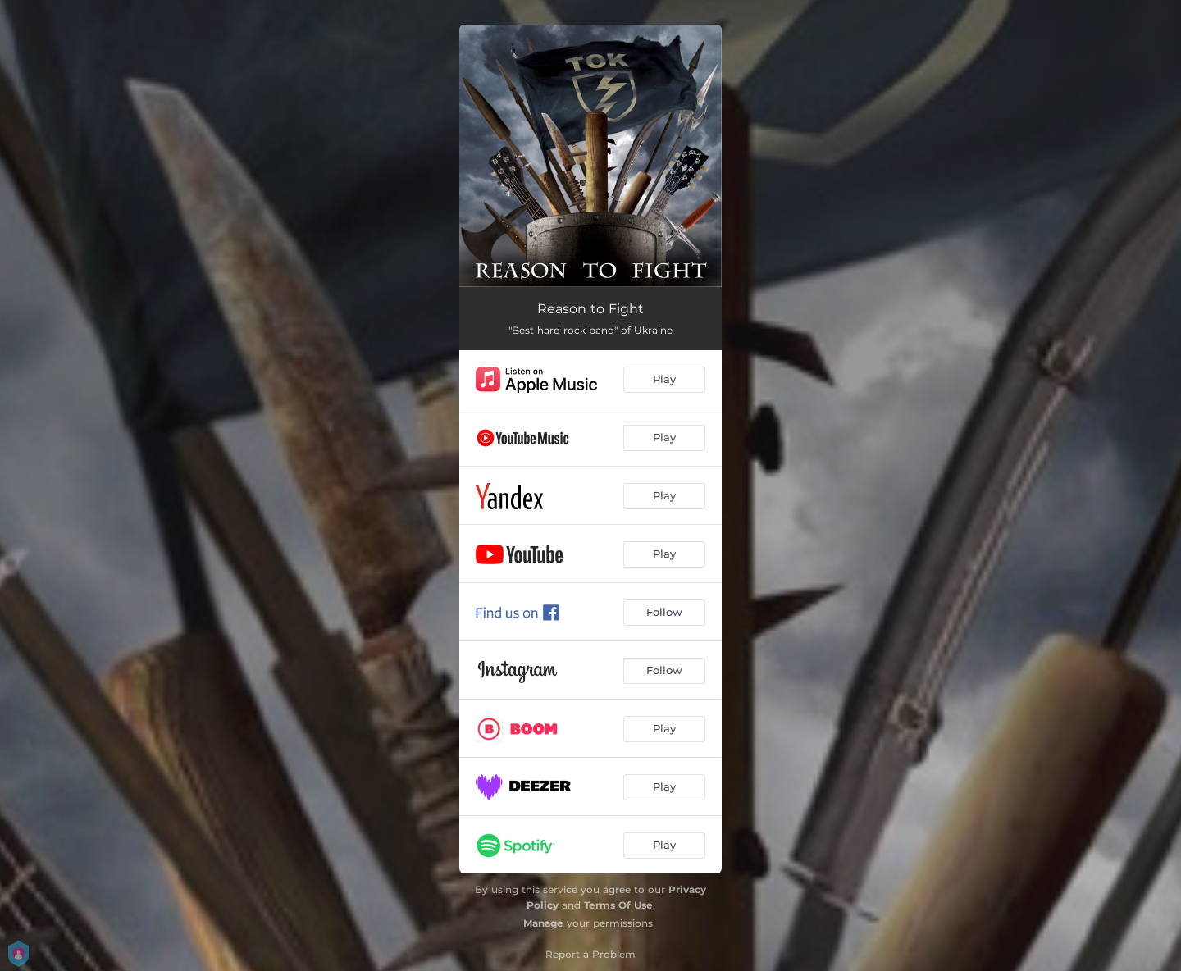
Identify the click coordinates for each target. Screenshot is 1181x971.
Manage (543, 923)
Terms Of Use (618, 905)
